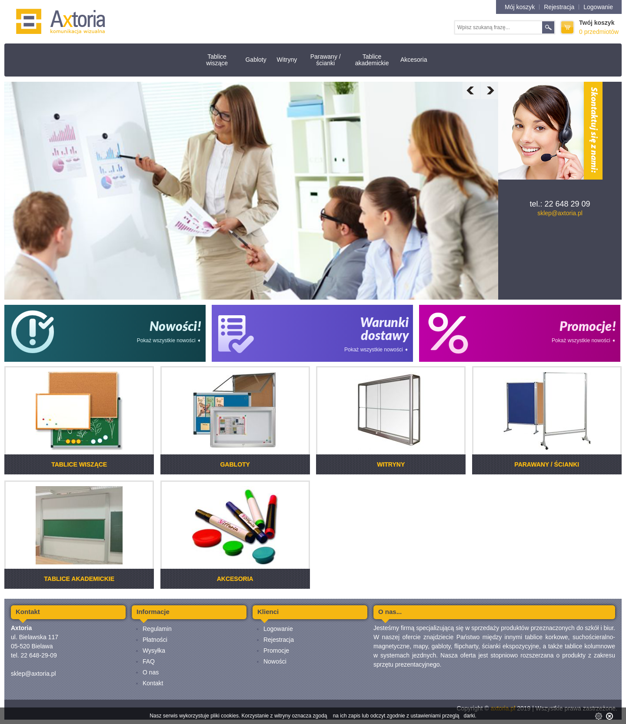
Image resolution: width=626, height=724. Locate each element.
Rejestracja (559, 6)
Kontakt (153, 683)
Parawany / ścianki (325, 60)
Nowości (274, 661)
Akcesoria (413, 59)
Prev (471, 90)
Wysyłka (154, 650)
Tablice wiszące (217, 60)
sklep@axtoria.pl (560, 213)
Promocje (276, 650)
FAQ (149, 661)
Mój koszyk (520, 6)
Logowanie (598, 6)
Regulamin (157, 628)
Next (489, 90)
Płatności (155, 639)
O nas (151, 672)
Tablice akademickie (372, 60)
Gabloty (255, 59)
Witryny (287, 59)
